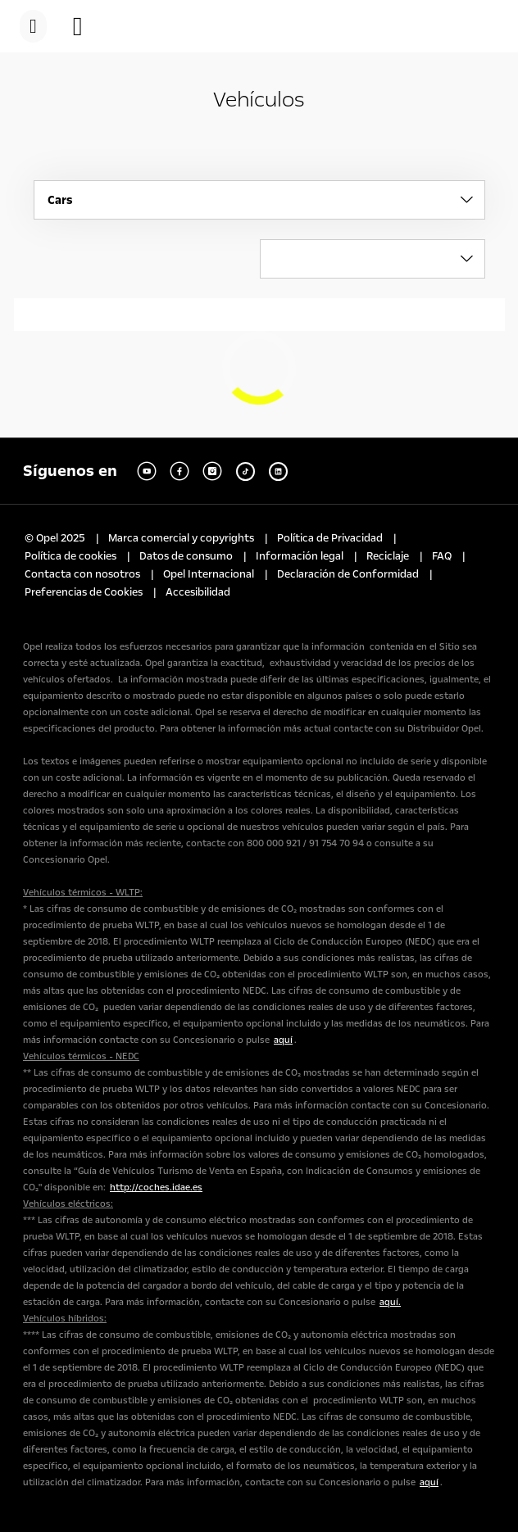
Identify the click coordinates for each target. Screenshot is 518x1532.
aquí (283, 1040)
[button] (86, 26)
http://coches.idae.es (156, 1187)
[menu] (33, 26)
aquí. (390, 1302)
